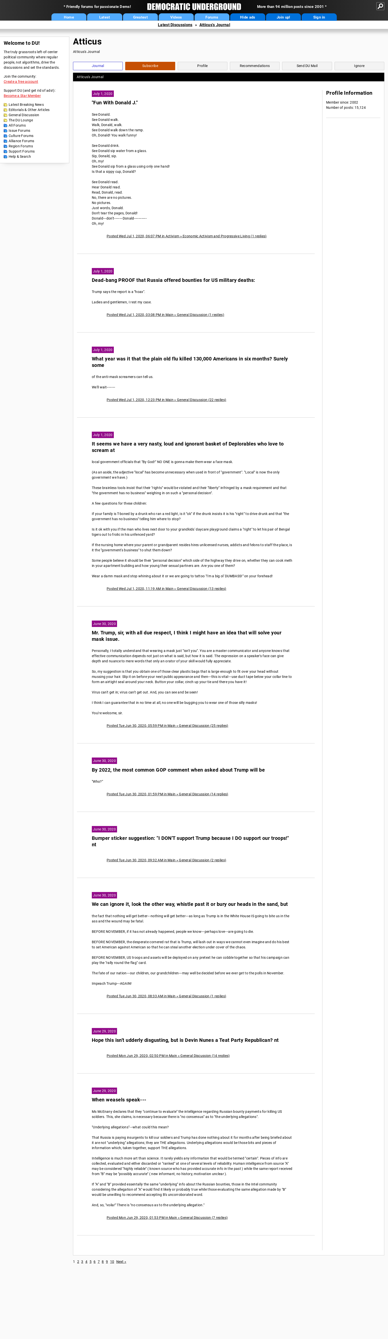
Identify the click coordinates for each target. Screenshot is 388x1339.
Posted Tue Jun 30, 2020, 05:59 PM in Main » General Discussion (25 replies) (167, 726)
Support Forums (22, 151)
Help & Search (20, 156)
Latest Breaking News (26, 105)
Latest (104, 17)
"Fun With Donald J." (115, 103)
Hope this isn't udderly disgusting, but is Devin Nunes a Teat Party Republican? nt (185, 1040)
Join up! (283, 17)
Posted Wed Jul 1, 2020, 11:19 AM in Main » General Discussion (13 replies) (166, 589)
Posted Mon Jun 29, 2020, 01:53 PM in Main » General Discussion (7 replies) (167, 1218)
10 (112, 1262)
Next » (121, 1262)
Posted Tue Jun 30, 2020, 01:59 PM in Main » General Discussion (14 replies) (167, 794)
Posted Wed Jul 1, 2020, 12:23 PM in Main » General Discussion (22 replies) (166, 400)
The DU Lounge (21, 120)
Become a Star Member (22, 96)
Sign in (319, 17)
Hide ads (247, 17)
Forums (211, 17)
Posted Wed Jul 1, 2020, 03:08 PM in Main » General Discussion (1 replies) (165, 315)
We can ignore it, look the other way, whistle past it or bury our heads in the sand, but (190, 904)
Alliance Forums (21, 141)
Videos (176, 17)
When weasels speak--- (119, 1100)
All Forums (17, 125)
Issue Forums (19, 131)
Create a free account (21, 82)
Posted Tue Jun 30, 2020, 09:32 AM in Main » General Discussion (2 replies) (166, 860)
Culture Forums (21, 136)
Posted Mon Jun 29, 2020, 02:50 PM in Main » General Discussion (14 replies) (168, 1056)
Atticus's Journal (214, 24)
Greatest (140, 17)
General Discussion (24, 115)
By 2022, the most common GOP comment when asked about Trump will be (178, 770)
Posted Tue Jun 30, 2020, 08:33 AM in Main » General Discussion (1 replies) (166, 996)
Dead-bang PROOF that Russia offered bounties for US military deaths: (173, 280)
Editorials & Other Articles (29, 110)
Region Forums (21, 146)
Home (69, 17)
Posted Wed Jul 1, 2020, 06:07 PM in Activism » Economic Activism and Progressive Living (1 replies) (187, 236)
